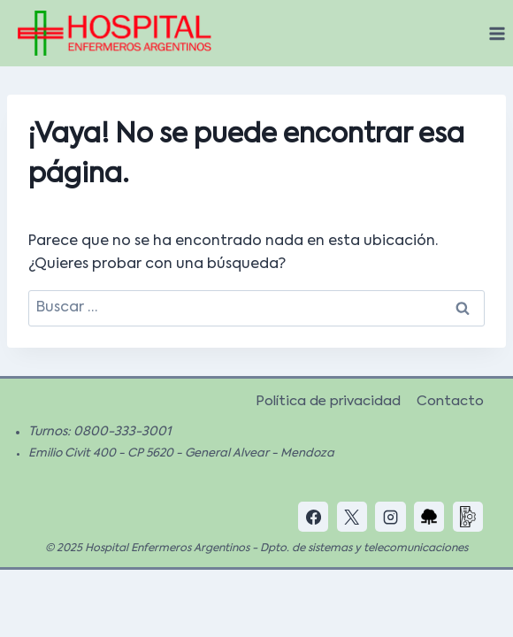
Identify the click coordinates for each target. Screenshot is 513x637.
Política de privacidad (328, 401)
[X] (352, 517)
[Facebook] (313, 517)
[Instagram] (390, 517)
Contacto (450, 401)
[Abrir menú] (496, 33)
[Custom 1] (429, 517)
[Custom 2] (468, 517)
